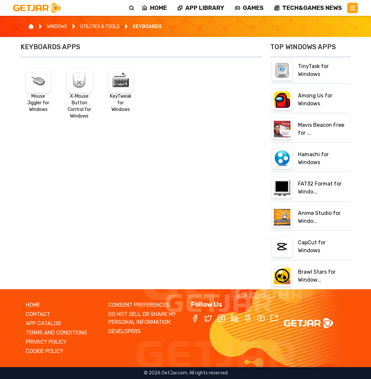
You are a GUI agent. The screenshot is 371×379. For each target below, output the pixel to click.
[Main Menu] (352, 8)
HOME (33, 305)
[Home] (31, 26)
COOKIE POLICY (44, 351)
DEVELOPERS (124, 331)
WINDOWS (57, 26)
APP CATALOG (43, 323)
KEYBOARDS (147, 26)
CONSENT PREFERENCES (138, 305)
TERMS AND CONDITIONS (56, 332)
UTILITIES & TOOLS (100, 26)
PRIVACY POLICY (46, 342)
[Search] (131, 8)
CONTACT (38, 314)
